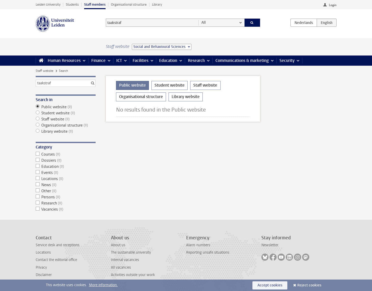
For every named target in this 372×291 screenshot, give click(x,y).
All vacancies (121, 267)
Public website (66, 107)
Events (66, 172)
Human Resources (64, 60)
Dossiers (66, 160)
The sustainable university (131, 252)
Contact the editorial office (56, 259)
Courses (66, 154)
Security (286, 60)
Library (157, 4)
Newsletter (269, 245)
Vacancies (66, 209)
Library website (66, 131)
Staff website (44, 71)
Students (72, 4)
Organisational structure (129, 4)
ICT (119, 60)
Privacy (41, 267)
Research (196, 60)
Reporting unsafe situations (207, 252)
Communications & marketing (242, 60)
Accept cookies (270, 285)
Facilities (140, 60)
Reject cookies (309, 285)
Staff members (95, 4)
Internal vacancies (125, 259)
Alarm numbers (198, 245)
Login (333, 5)
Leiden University (48, 4)
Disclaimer (44, 274)
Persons (66, 197)
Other (66, 191)
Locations (66, 179)
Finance (98, 60)
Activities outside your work (133, 274)
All (203, 22)
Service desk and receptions (57, 245)
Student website (66, 113)
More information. (103, 285)
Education (168, 60)
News (66, 185)
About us (118, 245)
